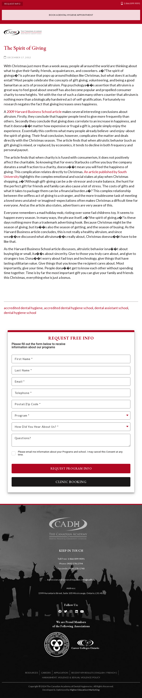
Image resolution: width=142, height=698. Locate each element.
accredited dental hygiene (23, 308)
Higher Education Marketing (85, 689)
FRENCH (111, 672)
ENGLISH (100, 672)
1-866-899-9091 (76, 558)
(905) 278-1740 (77, 568)
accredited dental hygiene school (68, 308)
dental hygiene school (20, 312)
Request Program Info (71, 468)
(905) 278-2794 (75, 563)
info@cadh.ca (88, 579)
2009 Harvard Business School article (34, 112)
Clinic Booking (71, 482)
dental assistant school (111, 308)
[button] (134, 32)
